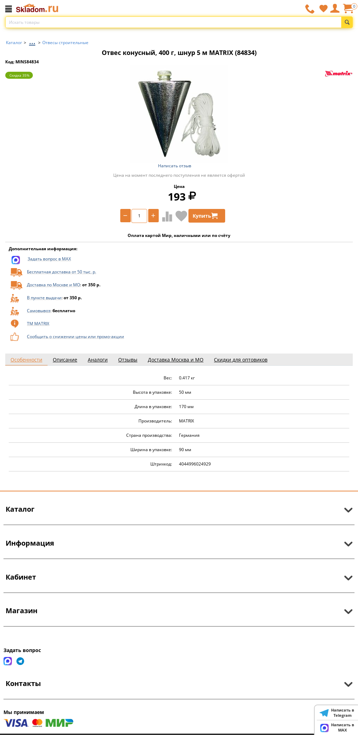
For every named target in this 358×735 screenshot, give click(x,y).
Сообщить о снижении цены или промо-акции (75, 337)
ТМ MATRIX (38, 324)
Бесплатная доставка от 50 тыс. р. (61, 272)
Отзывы (127, 359)
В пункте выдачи (44, 298)
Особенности (26, 359)
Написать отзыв (174, 166)
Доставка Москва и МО (175, 359)
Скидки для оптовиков (240, 359)
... (32, 41)
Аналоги (98, 359)
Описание (65, 359)
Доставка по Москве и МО (53, 285)
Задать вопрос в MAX (49, 259)
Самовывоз (38, 311)
